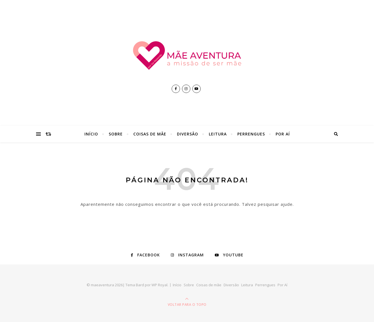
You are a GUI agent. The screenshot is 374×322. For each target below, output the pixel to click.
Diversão (187, 134)
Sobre (116, 134)
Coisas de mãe (149, 134)
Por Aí (283, 134)
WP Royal (159, 284)
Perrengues (251, 134)
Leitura (218, 134)
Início (91, 134)
